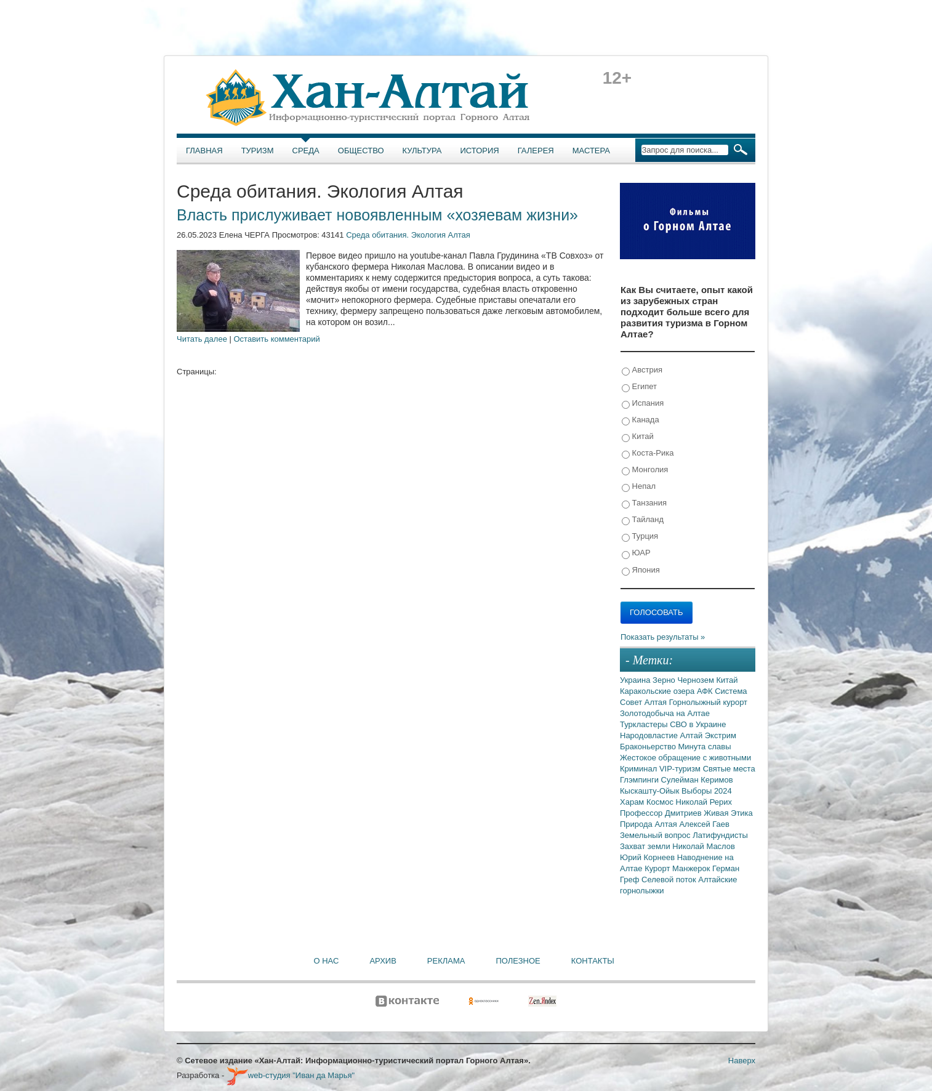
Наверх (741, 1060)
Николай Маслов (703, 846)
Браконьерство (649, 746)
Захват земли (646, 846)
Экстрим (720, 735)
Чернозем (696, 680)
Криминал (639, 768)
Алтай (692, 735)
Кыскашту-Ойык (650, 790)
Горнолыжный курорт (708, 702)
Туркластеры (645, 724)
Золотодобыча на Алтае (665, 713)
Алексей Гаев (704, 824)
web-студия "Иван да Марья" (291, 1075)
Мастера (591, 150)
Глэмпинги (640, 779)
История (479, 150)
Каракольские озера (658, 691)
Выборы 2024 (706, 790)
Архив (382, 960)
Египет (639, 387)
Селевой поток (669, 879)
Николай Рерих (704, 802)
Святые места (729, 768)
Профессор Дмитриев (662, 813)
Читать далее (202, 339)
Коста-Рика (647, 453)
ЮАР (636, 553)
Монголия (645, 470)
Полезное (518, 960)
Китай (638, 437)
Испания (643, 403)
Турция (640, 536)
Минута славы (704, 746)
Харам (633, 802)
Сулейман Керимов (697, 779)
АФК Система (722, 691)
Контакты (592, 960)
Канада (640, 420)
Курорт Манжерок (678, 868)
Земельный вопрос (656, 835)
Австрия (642, 370)
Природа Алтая (649, 824)
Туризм (257, 150)
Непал (639, 486)
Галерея (536, 150)
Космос (661, 802)
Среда (305, 150)
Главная (204, 150)
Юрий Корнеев (648, 857)
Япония (641, 570)
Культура (422, 150)
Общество (361, 150)
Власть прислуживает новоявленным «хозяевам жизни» (377, 214)
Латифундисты (720, 835)
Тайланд (643, 520)
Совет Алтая (644, 702)
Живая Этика (728, 813)
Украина (636, 680)
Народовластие (650, 735)
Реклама (446, 960)
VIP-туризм (681, 768)
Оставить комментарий (277, 339)
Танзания (644, 503)
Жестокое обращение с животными (685, 757)
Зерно (665, 680)
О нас (326, 960)
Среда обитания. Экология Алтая (408, 235)
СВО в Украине (698, 724)
